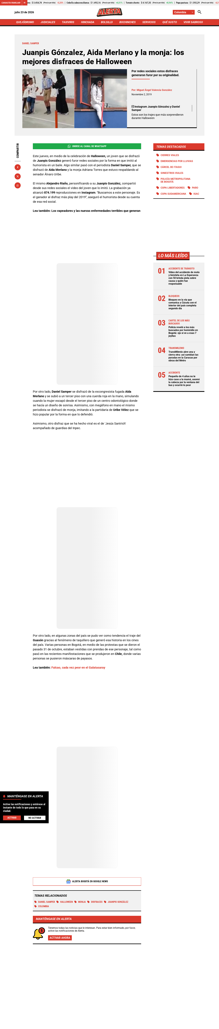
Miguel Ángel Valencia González (154, 90)
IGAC (196, 194)
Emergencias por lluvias (177, 161)
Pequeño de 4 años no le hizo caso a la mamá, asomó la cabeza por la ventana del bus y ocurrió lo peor (184, 381)
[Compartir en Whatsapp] (18, 185)
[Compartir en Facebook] (18, 167)
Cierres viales (170, 155)
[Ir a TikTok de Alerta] (130, 1019)
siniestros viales (172, 173)
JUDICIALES (48, 22)
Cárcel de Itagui (171, 167)
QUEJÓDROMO (25, 22)
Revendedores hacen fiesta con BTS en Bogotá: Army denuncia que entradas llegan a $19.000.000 (173, 975)
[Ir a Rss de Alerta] (141, 1019)
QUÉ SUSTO (169, 22)
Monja (80, 867)
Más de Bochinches (42, 929)
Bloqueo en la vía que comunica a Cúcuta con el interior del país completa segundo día (182, 304)
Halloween (64, 867)
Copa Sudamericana (173, 194)
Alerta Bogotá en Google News (87, 847)
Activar (11, 817)
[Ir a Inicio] (109, 12)
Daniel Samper (44, 867)
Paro (195, 187)
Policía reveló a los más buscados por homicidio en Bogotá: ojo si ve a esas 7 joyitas (183, 332)
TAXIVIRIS (68, 22)
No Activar (34, 817)
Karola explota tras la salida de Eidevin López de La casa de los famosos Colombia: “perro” (108, 967)
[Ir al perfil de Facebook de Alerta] (77, 1019)
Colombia (41, 872)
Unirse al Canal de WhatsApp (87, 146)
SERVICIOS (149, 22)
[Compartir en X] (18, 176)
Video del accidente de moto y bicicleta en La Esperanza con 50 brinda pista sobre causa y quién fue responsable (184, 278)
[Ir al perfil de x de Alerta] (86, 1019)
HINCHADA (87, 22)
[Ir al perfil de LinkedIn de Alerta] (97, 1019)
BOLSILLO (107, 22)
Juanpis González (116, 867)
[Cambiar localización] (184, 12)
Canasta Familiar (11, 3)
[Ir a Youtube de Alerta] (119, 1019)
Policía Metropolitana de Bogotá (175, 180)
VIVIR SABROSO (193, 22)
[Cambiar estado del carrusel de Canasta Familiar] (24, 2)
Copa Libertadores (173, 187)
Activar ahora (60, 904)
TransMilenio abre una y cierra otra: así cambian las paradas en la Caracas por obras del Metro (183, 356)
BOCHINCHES (127, 22)
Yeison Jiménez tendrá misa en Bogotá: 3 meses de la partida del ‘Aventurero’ (172, 946)
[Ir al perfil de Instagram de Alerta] (108, 1019)
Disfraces (95, 867)
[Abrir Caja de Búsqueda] (199, 12)
